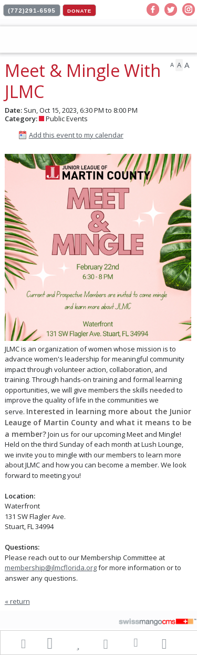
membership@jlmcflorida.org (51, 567)
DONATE (79, 11)
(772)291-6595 (32, 10)
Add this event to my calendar (76, 135)
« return (17, 601)
